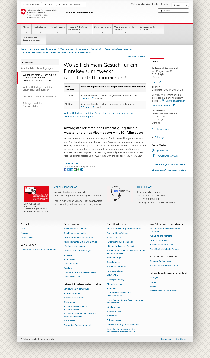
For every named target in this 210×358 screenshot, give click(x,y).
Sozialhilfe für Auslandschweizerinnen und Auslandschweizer (126, 252)
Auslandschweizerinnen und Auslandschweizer (76, 307)
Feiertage (160, 137)
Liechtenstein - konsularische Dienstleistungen (120, 294)
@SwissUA (162, 150)
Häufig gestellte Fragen (74, 246)
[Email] (81, 169)
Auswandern (69, 321)
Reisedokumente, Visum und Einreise (80, 242)
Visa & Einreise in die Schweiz (125, 30)
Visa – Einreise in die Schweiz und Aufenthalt (80, 49)
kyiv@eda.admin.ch (175, 100)
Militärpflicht (113, 275)
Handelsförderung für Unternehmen (123, 325)
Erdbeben (68, 255)
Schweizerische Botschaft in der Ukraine (38, 250)
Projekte (153, 286)
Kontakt (155, 61)
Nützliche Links (113, 307)
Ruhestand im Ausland (74, 298)
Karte (156, 82)
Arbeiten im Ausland (73, 293)
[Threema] (75, 169)
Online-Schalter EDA (65, 186)
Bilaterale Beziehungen (160, 261)
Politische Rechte (114, 237)
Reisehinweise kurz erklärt (75, 233)
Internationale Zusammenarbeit (33, 40)
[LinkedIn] (72, 169)
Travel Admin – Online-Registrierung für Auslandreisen (125, 301)
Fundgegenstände (115, 271)
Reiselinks (68, 268)
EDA (51, 4)
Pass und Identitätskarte (117, 233)
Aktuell (26, 30)
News (23, 229)
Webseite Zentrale (163, 105)
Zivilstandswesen (114, 320)
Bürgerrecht (112, 316)
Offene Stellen (27, 237)
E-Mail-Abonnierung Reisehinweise (80, 272)
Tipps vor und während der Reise (78, 237)
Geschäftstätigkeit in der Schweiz (164, 249)
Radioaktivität (70, 259)
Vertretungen (40, 30)
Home (23, 49)
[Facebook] (65, 169)
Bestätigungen (113, 262)
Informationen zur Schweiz (162, 245)
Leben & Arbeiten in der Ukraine (79, 30)
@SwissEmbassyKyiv (167, 155)
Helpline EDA (144, 186)
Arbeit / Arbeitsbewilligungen (118, 49)
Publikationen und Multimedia (164, 291)
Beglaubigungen (114, 258)
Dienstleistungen (102, 30)
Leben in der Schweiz (159, 240)
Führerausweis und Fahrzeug (120, 242)
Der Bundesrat (32, 4)
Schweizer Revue (114, 311)
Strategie (154, 278)
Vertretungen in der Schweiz (77, 289)
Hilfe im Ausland (71, 264)
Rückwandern (70, 302)
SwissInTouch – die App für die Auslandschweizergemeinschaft (121, 330)
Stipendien (112, 288)
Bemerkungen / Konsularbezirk (170, 164)
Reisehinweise (57, 30)
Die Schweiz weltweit (72, 4)
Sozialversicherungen (116, 266)
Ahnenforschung (114, 284)
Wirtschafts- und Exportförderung (165, 266)
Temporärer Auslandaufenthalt (78, 325)
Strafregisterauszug (115, 280)
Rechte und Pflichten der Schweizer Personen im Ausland (80, 315)
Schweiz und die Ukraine (151, 30)
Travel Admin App (72, 277)
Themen (153, 282)
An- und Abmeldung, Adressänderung (124, 229)
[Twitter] (68, 169)
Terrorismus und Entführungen (78, 251)
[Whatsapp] (78, 169)
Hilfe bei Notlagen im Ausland (120, 246)
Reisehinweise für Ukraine (75, 229)
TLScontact (87, 98)
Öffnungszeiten (162, 129)
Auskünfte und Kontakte (161, 236)
